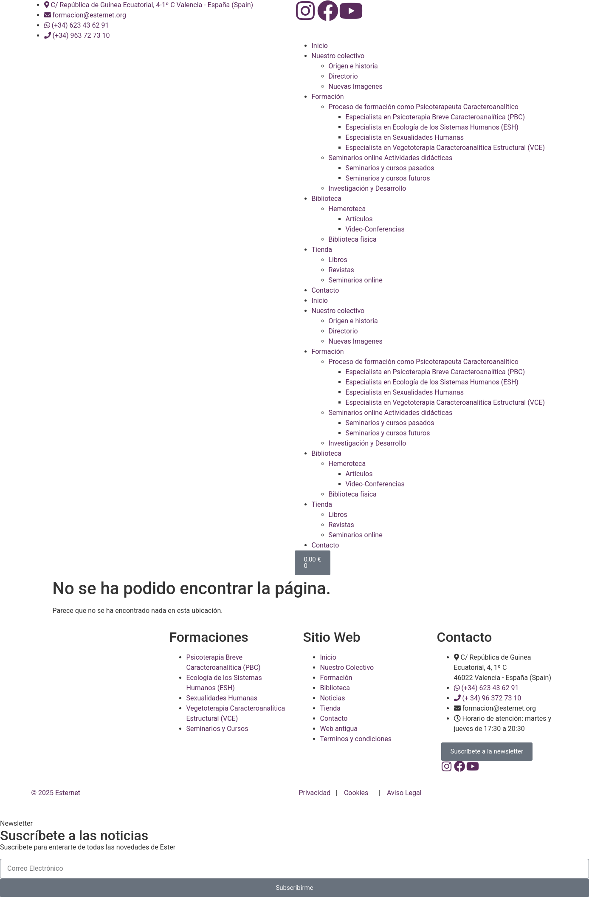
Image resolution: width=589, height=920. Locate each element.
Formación (328, 97)
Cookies (356, 803)
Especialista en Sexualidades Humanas (405, 137)
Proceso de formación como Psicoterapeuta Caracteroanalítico (424, 107)
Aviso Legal (404, 803)
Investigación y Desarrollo (367, 188)
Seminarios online (356, 280)
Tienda (322, 250)
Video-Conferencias (375, 229)
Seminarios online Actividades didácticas (391, 158)
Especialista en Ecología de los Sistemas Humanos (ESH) (432, 127)
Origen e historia (353, 66)
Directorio (343, 76)
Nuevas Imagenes (356, 86)
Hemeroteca (347, 209)
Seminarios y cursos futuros (388, 178)
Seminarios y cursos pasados (390, 168)
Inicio (320, 46)
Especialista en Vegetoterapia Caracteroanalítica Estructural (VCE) (445, 148)
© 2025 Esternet (56, 803)
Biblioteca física (353, 239)
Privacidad (316, 803)
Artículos (359, 219)
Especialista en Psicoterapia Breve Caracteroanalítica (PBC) (435, 117)
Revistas (341, 270)
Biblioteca (327, 199)
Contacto (325, 290)
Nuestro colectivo (338, 56)
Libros (338, 260)
